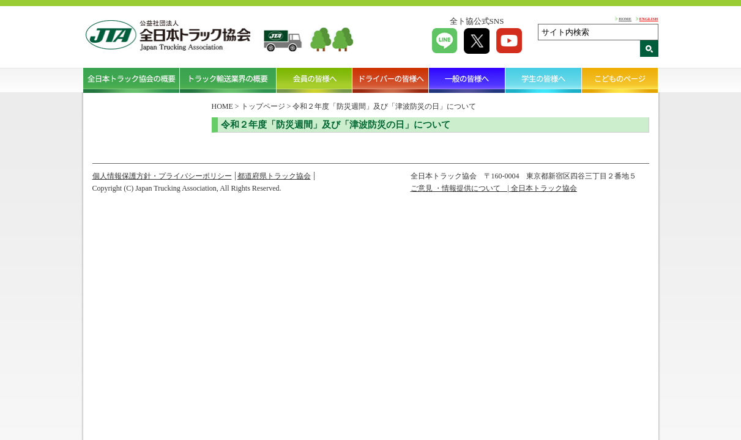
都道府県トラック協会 (274, 176)
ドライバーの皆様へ (390, 80)
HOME (625, 18)
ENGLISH (648, 18)
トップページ (263, 106)
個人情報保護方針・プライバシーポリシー (162, 176)
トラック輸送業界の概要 (228, 80)
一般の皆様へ (467, 80)
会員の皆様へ (315, 80)
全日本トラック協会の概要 (131, 80)
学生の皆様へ (543, 80)
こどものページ (620, 80)
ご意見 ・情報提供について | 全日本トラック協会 (494, 188)
